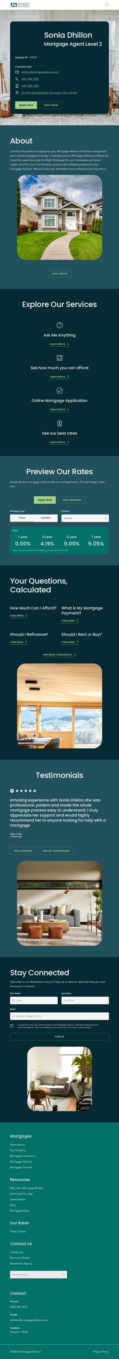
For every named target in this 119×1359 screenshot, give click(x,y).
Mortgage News (19, 1211)
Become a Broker (20, 1258)
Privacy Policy (101, 1352)
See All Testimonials (56, 850)
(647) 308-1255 (30, 79)
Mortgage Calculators (23, 1156)
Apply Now (26, 105)
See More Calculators (59, 654)
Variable (46, 517)
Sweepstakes (17, 1199)
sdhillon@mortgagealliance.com (40, 72)
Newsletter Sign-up (21, 1263)
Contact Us (16, 1252)
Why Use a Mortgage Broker (26, 1188)
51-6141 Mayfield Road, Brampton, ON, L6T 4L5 (49, 93)
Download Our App (21, 1194)
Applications (17, 1145)
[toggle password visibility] (63, 1274)
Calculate (18, 615)
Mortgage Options (21, 1162)
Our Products (18, 1150)
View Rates (51, 105)
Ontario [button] (68, 518)
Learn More (59, 273)
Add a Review (23, 850)
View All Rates (71, 500)
